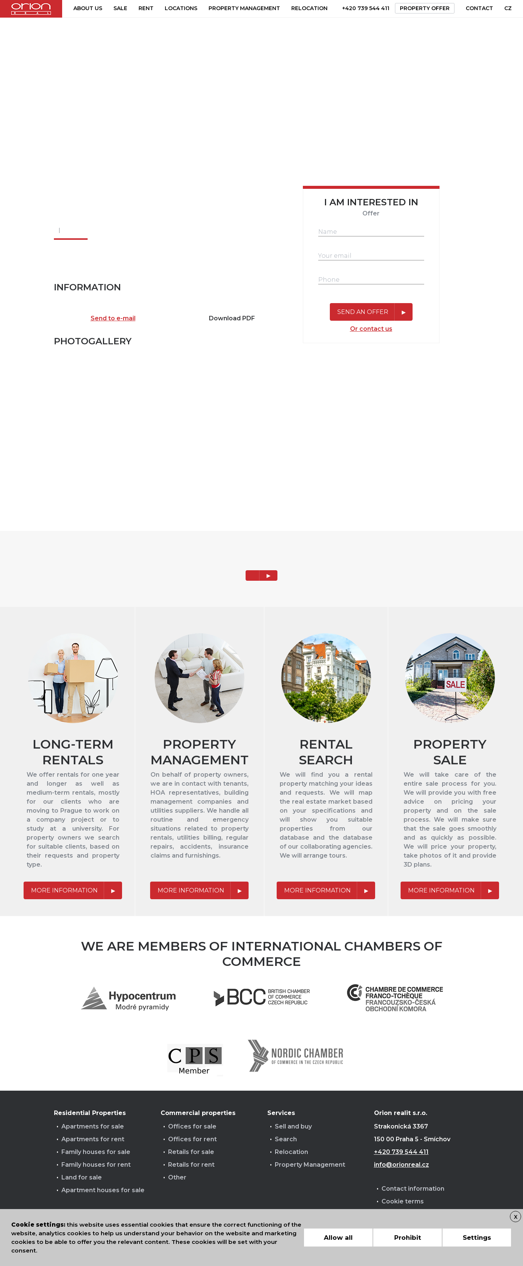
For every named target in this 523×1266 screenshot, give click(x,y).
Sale (120, 8)
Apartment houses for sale (103, 1190)
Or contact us (371, 328)
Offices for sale (192, 1126)
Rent (146, 8)
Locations (181, 8)
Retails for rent (191, 1164)
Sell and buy (293, 1126)
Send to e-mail (113, 318)
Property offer (425, 8)
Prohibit (407, 1237)
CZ (508, 8)
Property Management (310, 1164)
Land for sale (81, 1177)
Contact (479, 8)
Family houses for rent (96, 1164)
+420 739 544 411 (365, 8)
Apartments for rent (92, 1139)
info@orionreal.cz (401, 1164)
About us (87, 8)
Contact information (412, 1188)
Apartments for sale (92, 1126)
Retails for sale (191, 1151)
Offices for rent (192, 1139)
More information (64, 890)
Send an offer (362, 311)
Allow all (338, 1237)
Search (286, 1139)
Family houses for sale (95, 1151)
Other (177, 1177)
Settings (477, 1237)
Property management (244, 8)
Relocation (309, 8)
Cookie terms (402, 1201)
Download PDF (232, 318)
